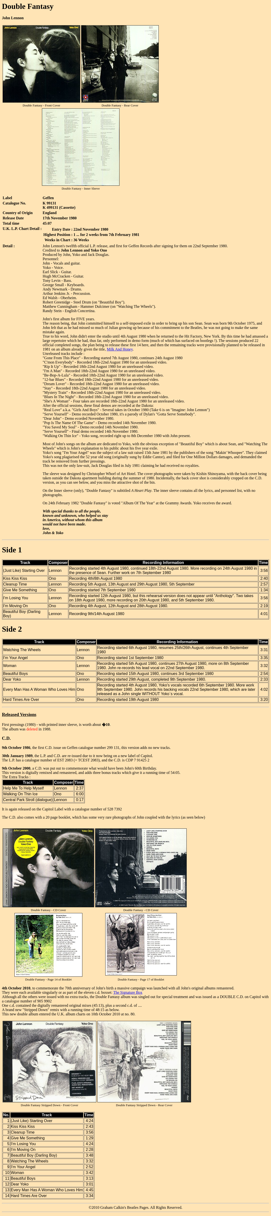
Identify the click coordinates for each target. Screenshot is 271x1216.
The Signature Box (127, 992)
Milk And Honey (119, 349)
